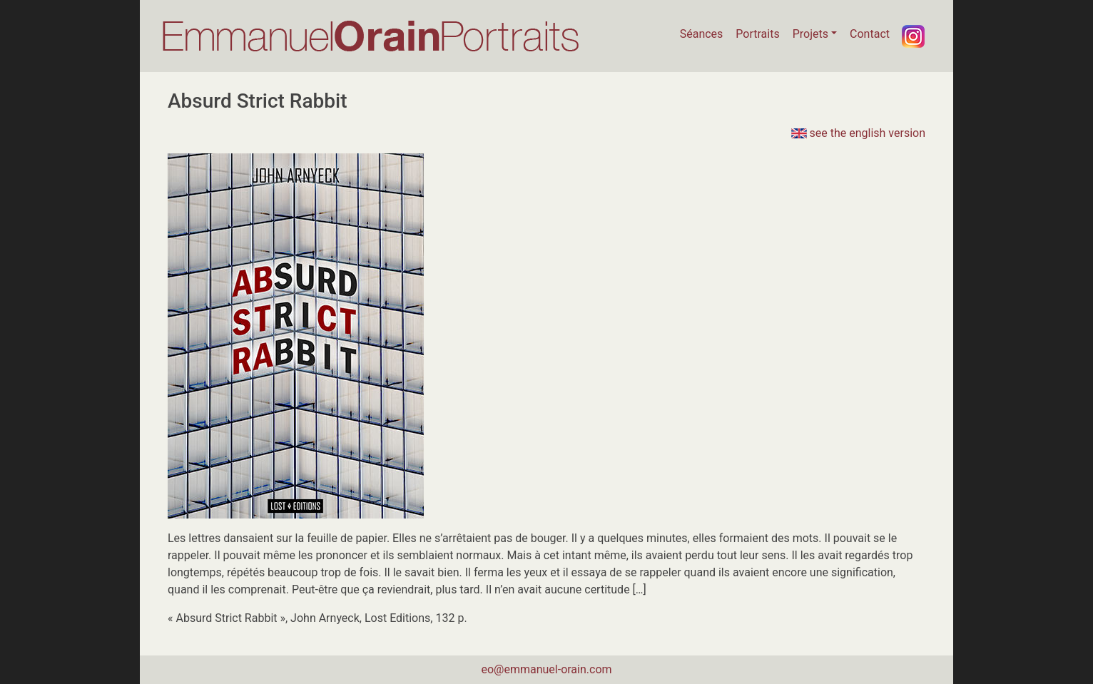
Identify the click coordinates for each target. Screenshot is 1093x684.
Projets (810, 34)
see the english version (858, 133)
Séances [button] (701, 34)
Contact (870, 34)
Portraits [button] (757, 34)
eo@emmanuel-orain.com (546, 669)
